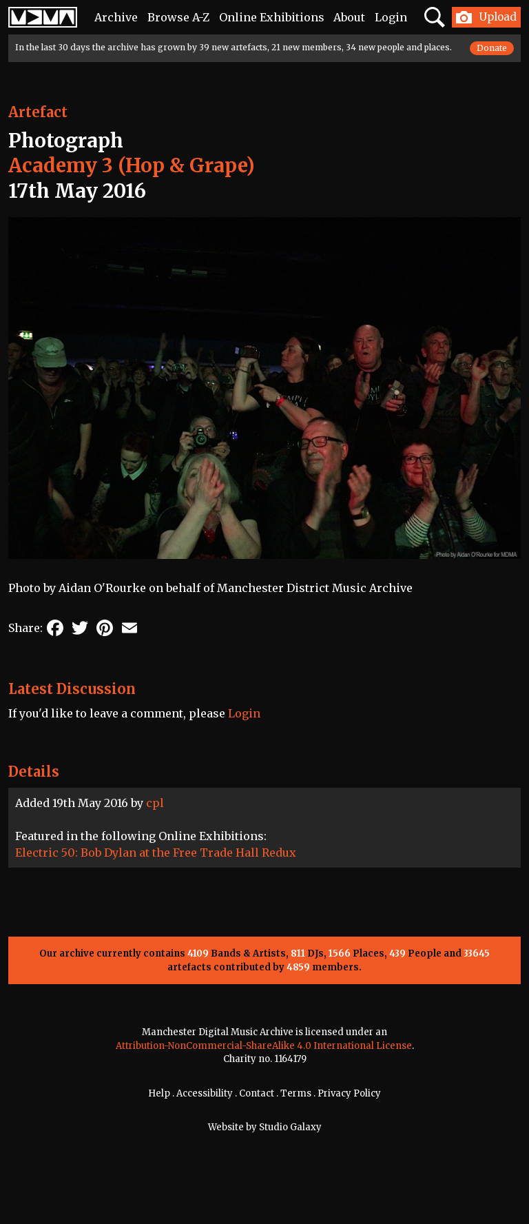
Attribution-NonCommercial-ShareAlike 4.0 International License (264, 1046)
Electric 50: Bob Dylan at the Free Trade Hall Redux (155, 852)
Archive (116, 17)
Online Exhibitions (271, 17)
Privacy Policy (349, 1093)
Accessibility (204, 1093)
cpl (155, 803)
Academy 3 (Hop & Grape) (131, 165)
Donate (492, 48)
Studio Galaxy (290, 1127)
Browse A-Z (178, 17)
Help (159, 1093)
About (349, 17)
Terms (295, 1093)
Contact (256, 1093)
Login (391, 17)
